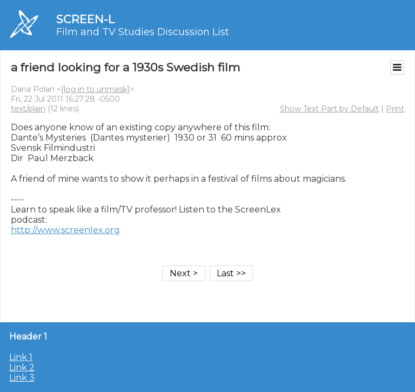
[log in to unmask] (95, 89)
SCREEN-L (85, 19)
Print (395, 109)
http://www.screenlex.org (65, 230)
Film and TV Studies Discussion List (142, 32)
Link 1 (20, 357)
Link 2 (22, 367)
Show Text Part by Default (329, 109)
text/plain (28, 109)
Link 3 (22, 378)
